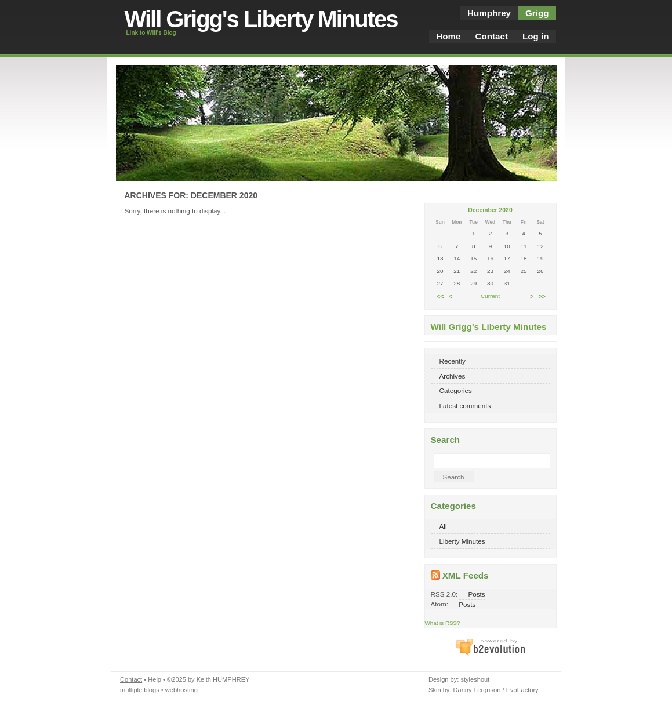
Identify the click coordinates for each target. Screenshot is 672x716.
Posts (476, 594)
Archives (452, 376)
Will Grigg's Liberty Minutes (261, 19)
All (443, 526)
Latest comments (465, 405)
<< (440, 296)
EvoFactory (522, 689)
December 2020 (490, 210)
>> (542, 296)
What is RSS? (442, 623)
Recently (452, 361)
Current (490, 296)
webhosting (181, 689)
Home (448, 36)
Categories (455, 390)
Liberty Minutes (462, 541)
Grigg (537, 13)
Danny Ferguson (476, 689)
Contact (491, 36)
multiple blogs (139, 689)
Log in (535, 36)
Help (154, 679)
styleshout (474, 679)
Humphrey (489, 13)
